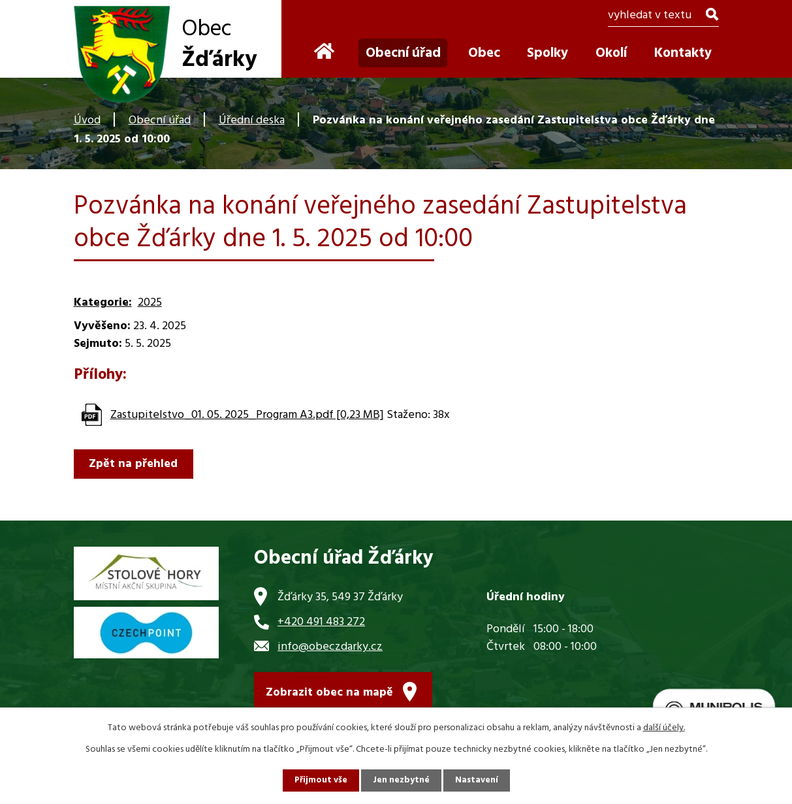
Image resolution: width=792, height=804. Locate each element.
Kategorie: (103, 303)
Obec (484, 53)
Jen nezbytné (401, 780)
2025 (150, 302)
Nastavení (478, 780)
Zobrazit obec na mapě (329, 695)
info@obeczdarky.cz (330, 646)
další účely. (664, 727)
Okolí (611, 53)
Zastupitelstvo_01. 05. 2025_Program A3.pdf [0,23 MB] (247, 415)
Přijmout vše (320, 780)
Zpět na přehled (135, 464)
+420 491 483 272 (321, 622)
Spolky (547, 53)
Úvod (87, 120)
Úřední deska (252, 120)
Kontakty (683, 53)
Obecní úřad (160, 120)
